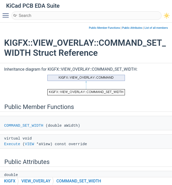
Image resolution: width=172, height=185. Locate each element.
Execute (12, 144)
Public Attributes (132, 28)
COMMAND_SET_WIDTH (23, 126)
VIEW (29, 144)
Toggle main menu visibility (7, 13)
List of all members (156, 28)
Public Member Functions (104, 28)
